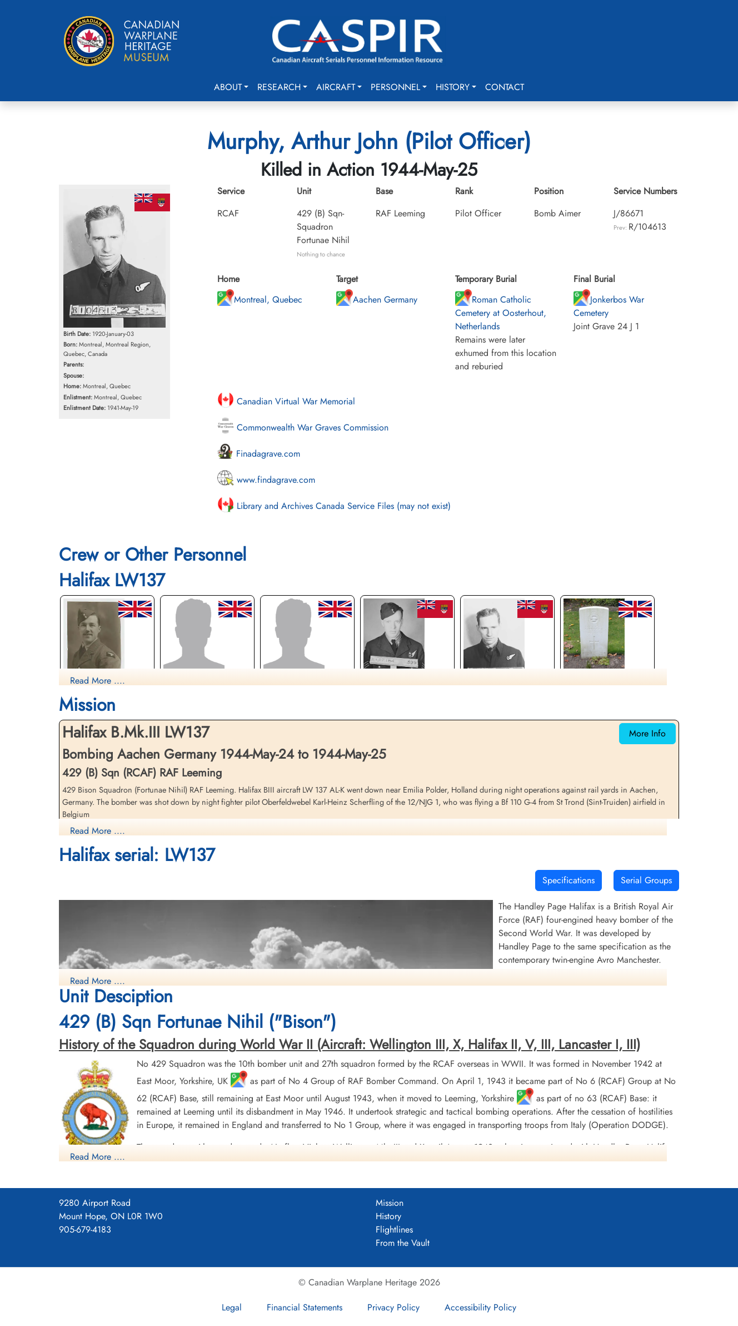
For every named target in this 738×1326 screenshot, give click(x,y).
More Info (647, 733)
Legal (232, 1307)
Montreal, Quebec (259, 299)
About (228, 87)
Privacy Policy (393, 1307)
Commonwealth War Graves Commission (302, 427)
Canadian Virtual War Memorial (286, 401)
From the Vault (403, 1242)
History (453, 87)
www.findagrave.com (266, 479)
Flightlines (394, 1229)
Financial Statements (304, 1307)
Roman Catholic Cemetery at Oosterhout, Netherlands (500, 313)
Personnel (395, 87)
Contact (504, 87)
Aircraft (335, 87)
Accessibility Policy (480, 1307)
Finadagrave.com (258, 453)
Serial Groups (646, 880)
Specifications (568, 880)
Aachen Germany (376, 299)
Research (279, 87)
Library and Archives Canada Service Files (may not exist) (334, 505)
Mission (389, 1202)
